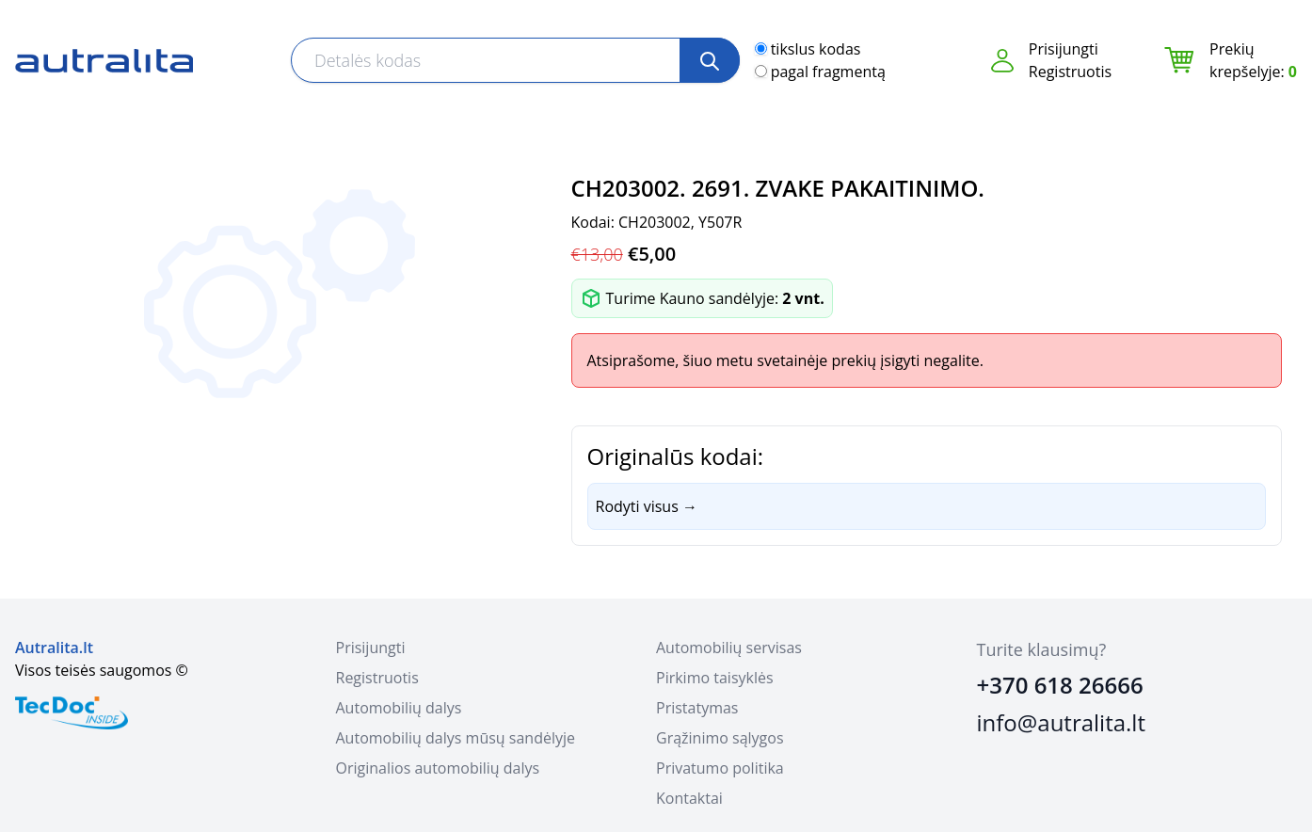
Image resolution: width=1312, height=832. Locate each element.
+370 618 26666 (1060, 684)
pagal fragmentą (828, 71)
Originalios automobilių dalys (438, 768)
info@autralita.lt (1061, 722)
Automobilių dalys (399, 707)
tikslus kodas (816, 49)
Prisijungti (1063, 49)
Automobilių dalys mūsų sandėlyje (455, 738)
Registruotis (1070, 71)
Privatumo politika (720, 768)
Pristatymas (697, 707)
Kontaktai (689, 798)
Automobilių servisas (729, 647)
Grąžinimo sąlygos (720, 738)
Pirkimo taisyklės (715, 677)
